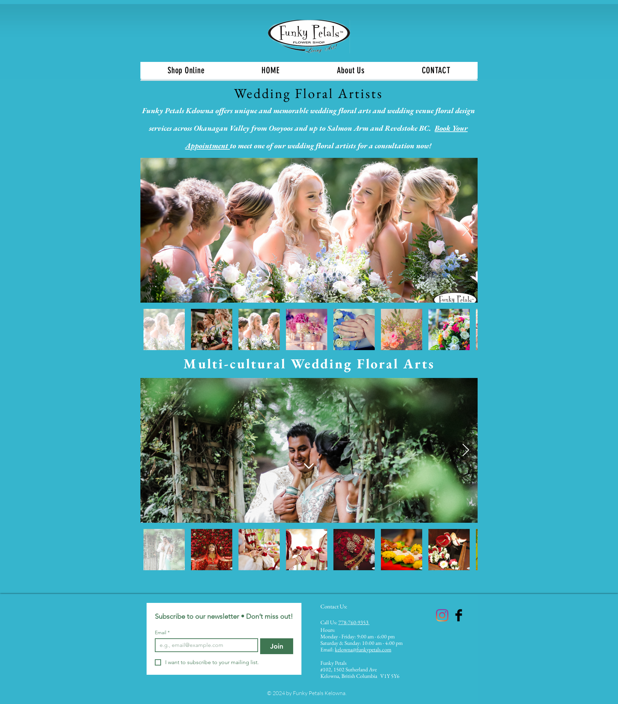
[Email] (204, 645)
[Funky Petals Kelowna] (442, 615)
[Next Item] (466, 230)
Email (162, 633)
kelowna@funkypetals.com (363, 649)
